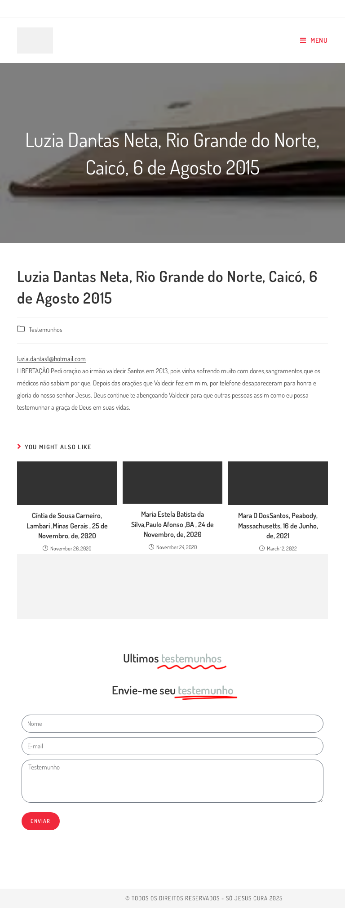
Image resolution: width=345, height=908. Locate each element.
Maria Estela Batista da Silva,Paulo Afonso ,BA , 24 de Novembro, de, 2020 (172, 524)
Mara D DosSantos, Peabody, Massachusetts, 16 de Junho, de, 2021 (278, 525)
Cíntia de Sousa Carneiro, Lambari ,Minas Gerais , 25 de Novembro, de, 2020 (67, 525)
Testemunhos (45, 329)
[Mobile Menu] (314, 40)
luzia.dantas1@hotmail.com (51, 358)
